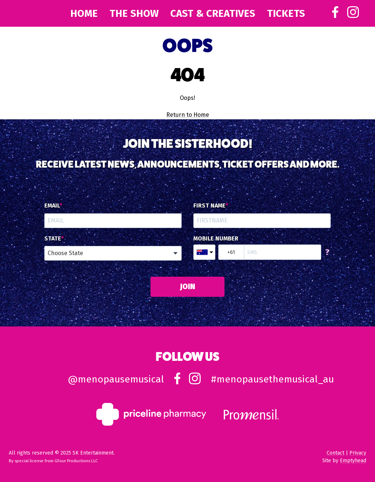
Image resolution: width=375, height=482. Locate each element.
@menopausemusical (116, 379)
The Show (134, 13)
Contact (335, 453)
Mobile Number (215, 238)
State (52, 238)
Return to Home (187, 114)
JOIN (187, 286)
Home (84, 13)
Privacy (357, 453)
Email (52, 205)
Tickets (286, 13)
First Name (209, 205)
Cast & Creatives (212, 13)
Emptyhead (353, 460)
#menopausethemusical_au (272, 379)
